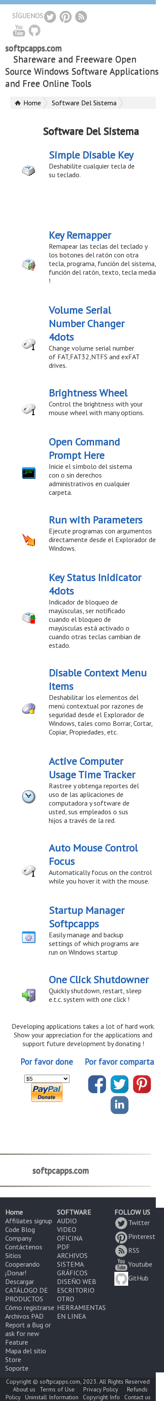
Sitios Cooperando (22, 1259)
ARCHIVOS (72, 1255)
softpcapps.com (33, 48)
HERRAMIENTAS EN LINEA (81, 1311)
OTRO (65, 1298)
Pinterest (134, 1236)
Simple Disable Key (91, 155)
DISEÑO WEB (76, 1281)
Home (32, 102)
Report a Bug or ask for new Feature (28, 1333)
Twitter (132, 1222)
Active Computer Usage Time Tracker (92, 767)
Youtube (133, 1264)
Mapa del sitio (25, 1350)
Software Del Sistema (84, 102)
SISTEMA (70, 1264)
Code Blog (20, 1229)
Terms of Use (57, 1389)
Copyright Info (101, 1397)
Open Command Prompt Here (84, 448)
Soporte (16, 1368)
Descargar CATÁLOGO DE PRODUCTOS (26, 1290)
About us (24, 1389)
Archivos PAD (24, 1316)
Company (18, 1238)
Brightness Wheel (88, 393)
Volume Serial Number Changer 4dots (86, 323)
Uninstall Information (52, 1397)
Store (13, 1359)
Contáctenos (23, 1246)
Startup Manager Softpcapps (86, 917)
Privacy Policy (100, 1389)
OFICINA (69, 1238)
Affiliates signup (28, 1220)
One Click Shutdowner (98, 979)
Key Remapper (80, 235)
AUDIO (67, 1220)
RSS (126, 1250)
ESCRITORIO (76, 1290)
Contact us (137, 1397)
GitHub (131, 1278)
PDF (63, 1246)
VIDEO (66, 1229)
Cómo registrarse (29, 1307)
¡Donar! (15, 1272)
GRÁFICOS (72, 1272)
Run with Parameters (95, 520)
